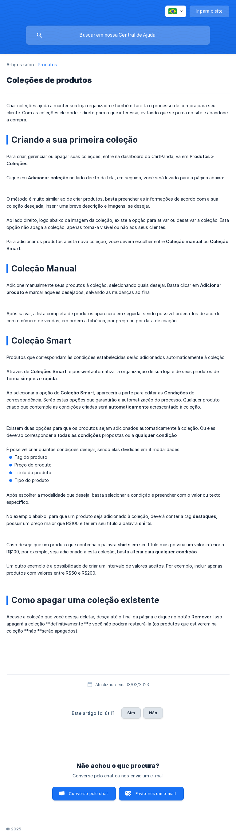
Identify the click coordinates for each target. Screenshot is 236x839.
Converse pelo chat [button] (88, 793)
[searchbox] (118, 35)
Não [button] (153, 712)
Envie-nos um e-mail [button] (156, 793)
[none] (175, 11)
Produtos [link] (47, 64)
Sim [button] (131, 712)
